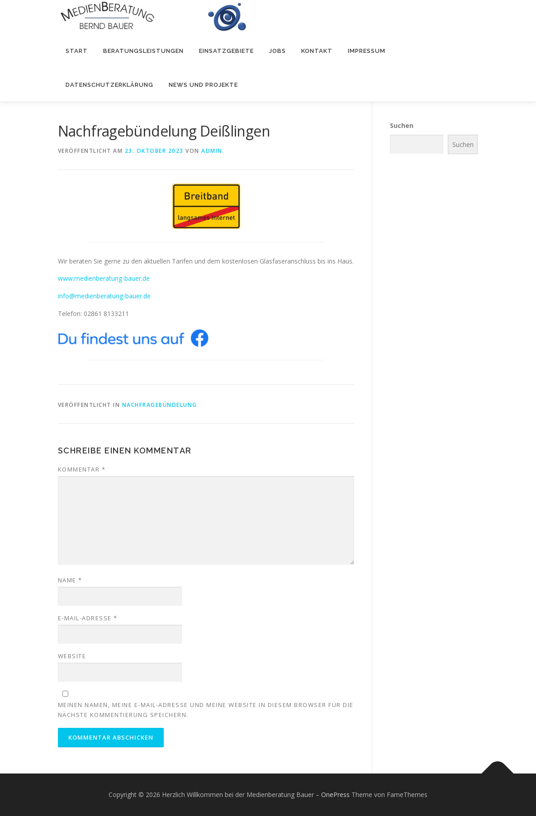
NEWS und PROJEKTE (203, 84)
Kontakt (316, 50)
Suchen (401, 125)
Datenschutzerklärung (109, 84)
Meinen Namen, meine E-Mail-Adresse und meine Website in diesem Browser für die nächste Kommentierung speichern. (206, 710)
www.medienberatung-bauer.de (104, 278)
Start (77, 50)
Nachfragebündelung (159, 405)
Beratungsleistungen (143, 50)
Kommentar (82, 469)
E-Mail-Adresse (88, 618)
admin (212, 151)
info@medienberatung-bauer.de (104, 296)
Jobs (277, 50)
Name (70, 580)
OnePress (335, 794)
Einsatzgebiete (226, 50)
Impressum (366, 50)
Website (72, 656)
